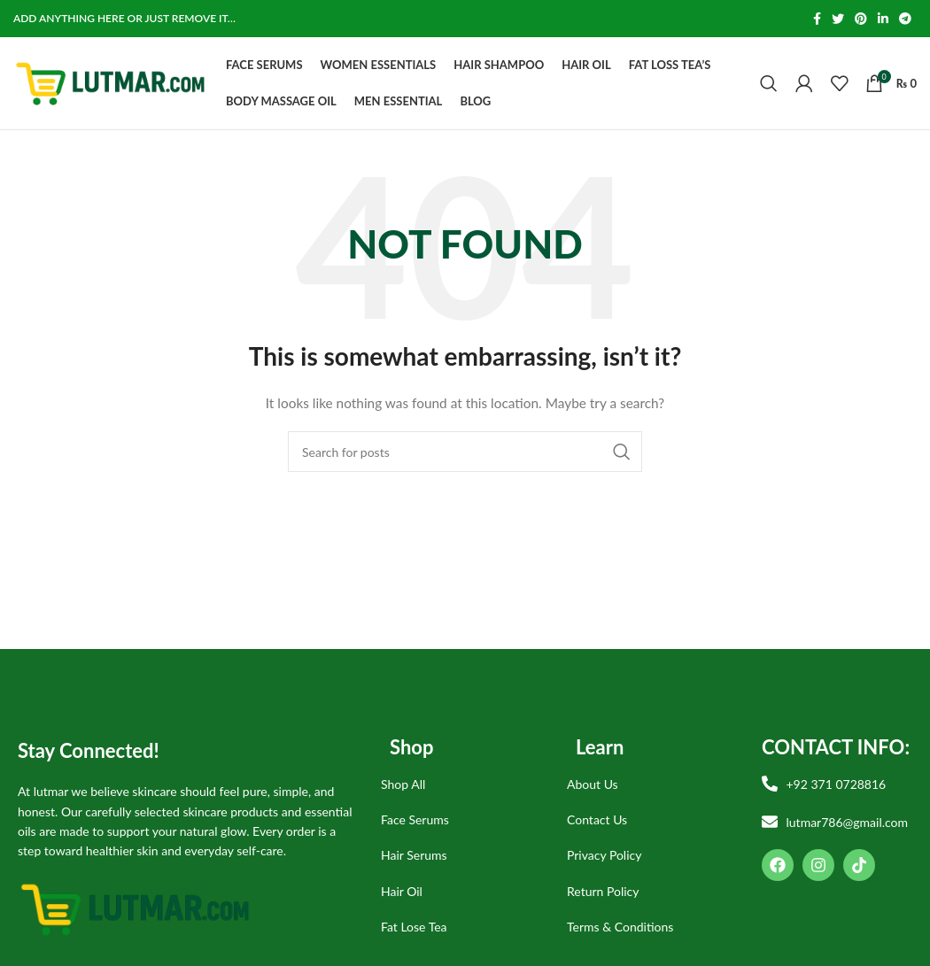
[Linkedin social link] (883, 18)
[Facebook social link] (817, 18)
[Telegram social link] (905, 18)
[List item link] (460, 784)
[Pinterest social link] (860, 18)
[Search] (769, 83)
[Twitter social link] (837, 18)
